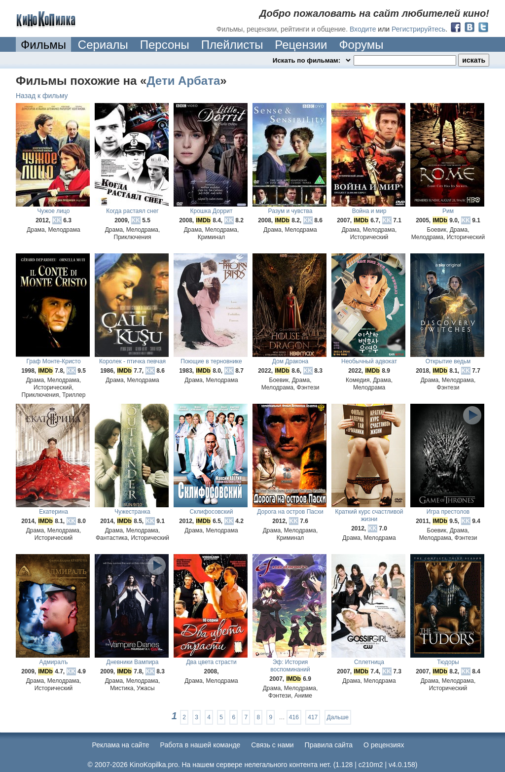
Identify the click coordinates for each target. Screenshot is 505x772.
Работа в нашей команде (200, 745)
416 (294, 717)
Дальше (338, 717)
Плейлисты (232, 44)
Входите (363, 29)
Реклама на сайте (120, 745)
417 (313, 717)
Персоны (164, 44)
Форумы (361, 44)
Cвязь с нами (272, 745)
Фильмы (43, 44)
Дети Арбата (183, 80)
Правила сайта (329, 745)
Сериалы (103, 44)
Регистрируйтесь (418, 29)
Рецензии (301, 44)
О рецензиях (383, 745)
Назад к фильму (42, 96)
